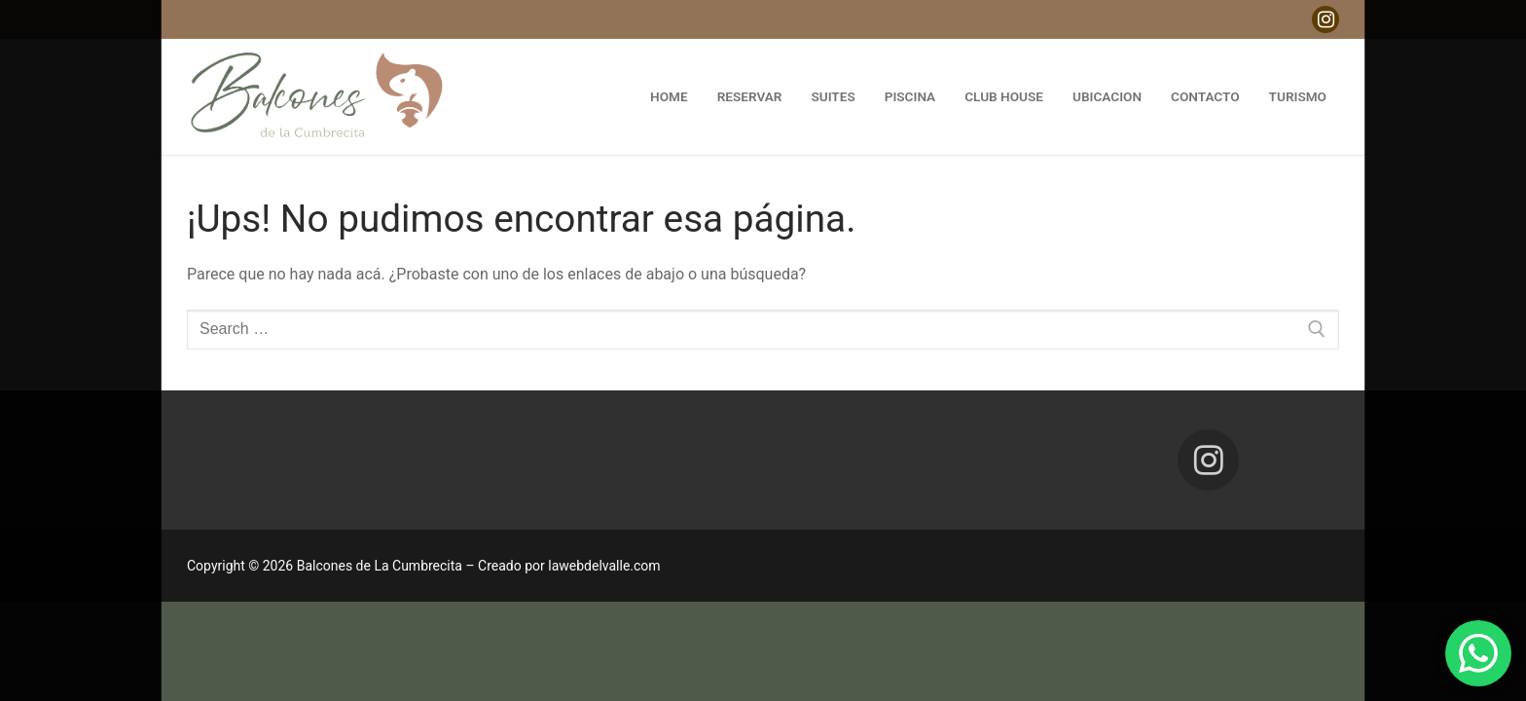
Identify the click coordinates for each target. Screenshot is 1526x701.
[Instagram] (1325, 19)
